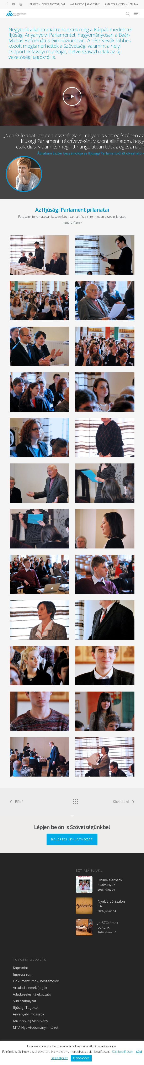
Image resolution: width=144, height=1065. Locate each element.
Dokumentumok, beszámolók (36, 981)
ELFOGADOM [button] (81, 1058)
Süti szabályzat (24, 1001)
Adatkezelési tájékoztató (32, 994)
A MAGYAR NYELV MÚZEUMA (121, 4)
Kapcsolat (20, 967)
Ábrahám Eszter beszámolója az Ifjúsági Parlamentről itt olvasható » (90, 153)
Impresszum (22, 974)
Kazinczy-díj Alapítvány (30, 1021)
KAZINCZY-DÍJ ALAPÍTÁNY (85, 4)
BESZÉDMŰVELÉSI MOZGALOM (47, 4)
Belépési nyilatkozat (72, 839)
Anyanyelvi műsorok (28, 1014)
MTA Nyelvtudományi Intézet (35, 1027)
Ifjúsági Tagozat (25, 1007)
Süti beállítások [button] (122, 1051)
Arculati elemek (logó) (30, 987)
